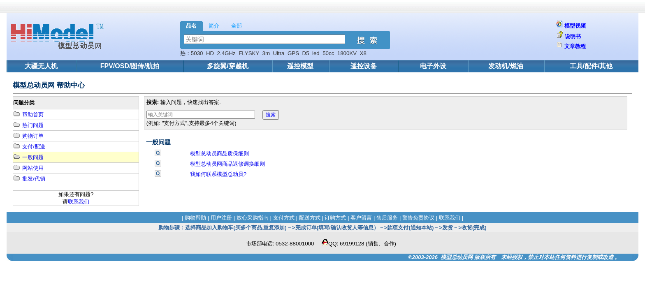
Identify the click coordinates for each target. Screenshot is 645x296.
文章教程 (575, 46)
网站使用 (28, 168)
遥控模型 (300, 65)
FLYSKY (249, 53)
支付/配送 (29, 146)
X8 (363, 53)
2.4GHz (226, 53)
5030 (197, 53)
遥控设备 (363, 65)
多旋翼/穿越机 (227, 65)
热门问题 (28, 125)
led (316, 53)
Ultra (278, 53)
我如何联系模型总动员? (218, 174)
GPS (293, 53)
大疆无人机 (41, 65)
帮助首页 (28, 114)
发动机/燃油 (505, 65)
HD (210, 53)
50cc (328, 53)
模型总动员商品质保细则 (219, 153)
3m (266, 53)
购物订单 (28, 136)
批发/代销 (29, 179)
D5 (305, 53)
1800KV (347, 53)
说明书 (573, 36)
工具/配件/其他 (591, 65)
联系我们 (78, 202)
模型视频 (575, 26)
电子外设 (433, 65)
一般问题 (28, 157)
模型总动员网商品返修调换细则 (227, 164)
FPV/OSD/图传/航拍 (129, 65)
